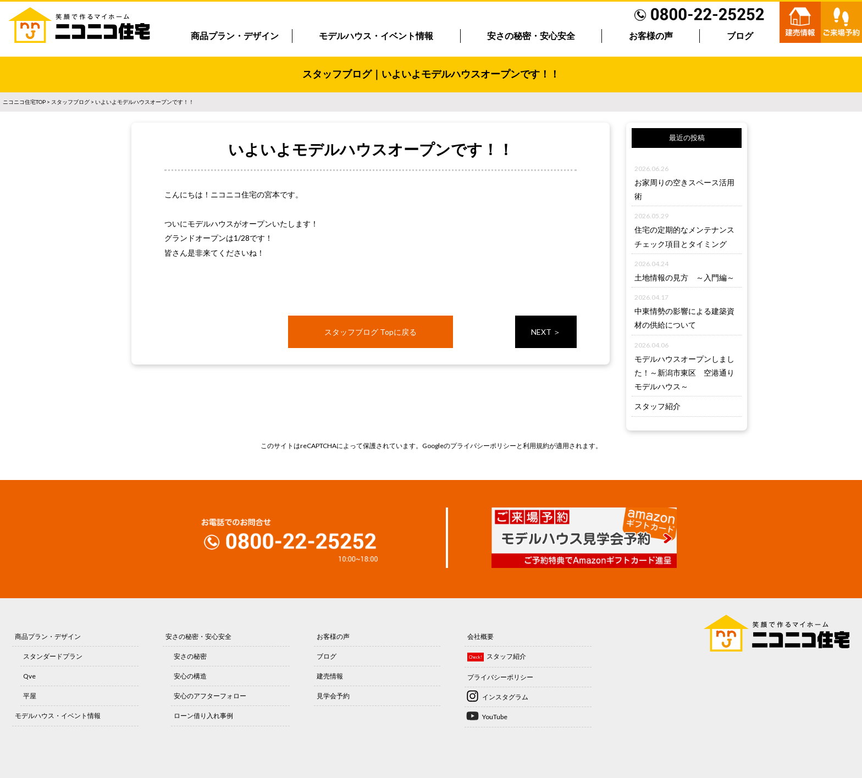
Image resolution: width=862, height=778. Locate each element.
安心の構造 (190, 676)
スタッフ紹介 (657, 406)
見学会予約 (333, 696)
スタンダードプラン (52, 656)
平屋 (29, 696)
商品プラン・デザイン (235, 36)
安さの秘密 (190, 656)
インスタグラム (505, 697)
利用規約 (536, 446)
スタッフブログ (70, 101)
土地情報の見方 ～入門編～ (684, 277)
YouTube (494, 717)
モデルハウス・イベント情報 (376, 36)
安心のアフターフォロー (210, 696)
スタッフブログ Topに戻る (370, 331)
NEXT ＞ (546, 331)
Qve (29, 676)
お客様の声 (651, 36)
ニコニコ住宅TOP (24, 101)
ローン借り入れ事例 (203, 715)
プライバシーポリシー (483, 446)
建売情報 (330, 676)
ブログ (740, 36)
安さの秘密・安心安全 (531, 36)
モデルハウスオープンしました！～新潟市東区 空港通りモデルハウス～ (684, 372)
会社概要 (480, 636)
